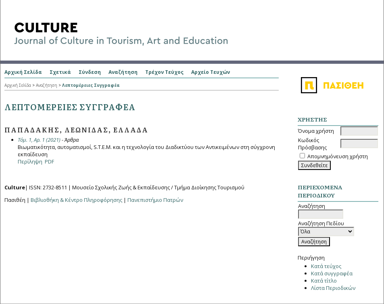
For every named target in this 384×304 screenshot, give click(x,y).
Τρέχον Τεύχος (164, 72)
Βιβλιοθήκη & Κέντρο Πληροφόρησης (76, 199)
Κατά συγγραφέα (332, 273)
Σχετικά (60, 72)
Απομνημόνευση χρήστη (337, 156)
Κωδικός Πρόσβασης (312, 143)
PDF (49, 161)
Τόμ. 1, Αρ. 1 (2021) (39, 139)
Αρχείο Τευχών (210, 72)
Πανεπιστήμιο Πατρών (155, 199)
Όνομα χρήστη (316, 130)
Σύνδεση (90, 72)
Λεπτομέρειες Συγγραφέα (91, 85)
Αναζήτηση (123, 72)
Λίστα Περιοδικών (333, 287)
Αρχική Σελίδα (23, 72)
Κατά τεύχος (326, 266)
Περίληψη (30, 161)
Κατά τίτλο (324, 280)
